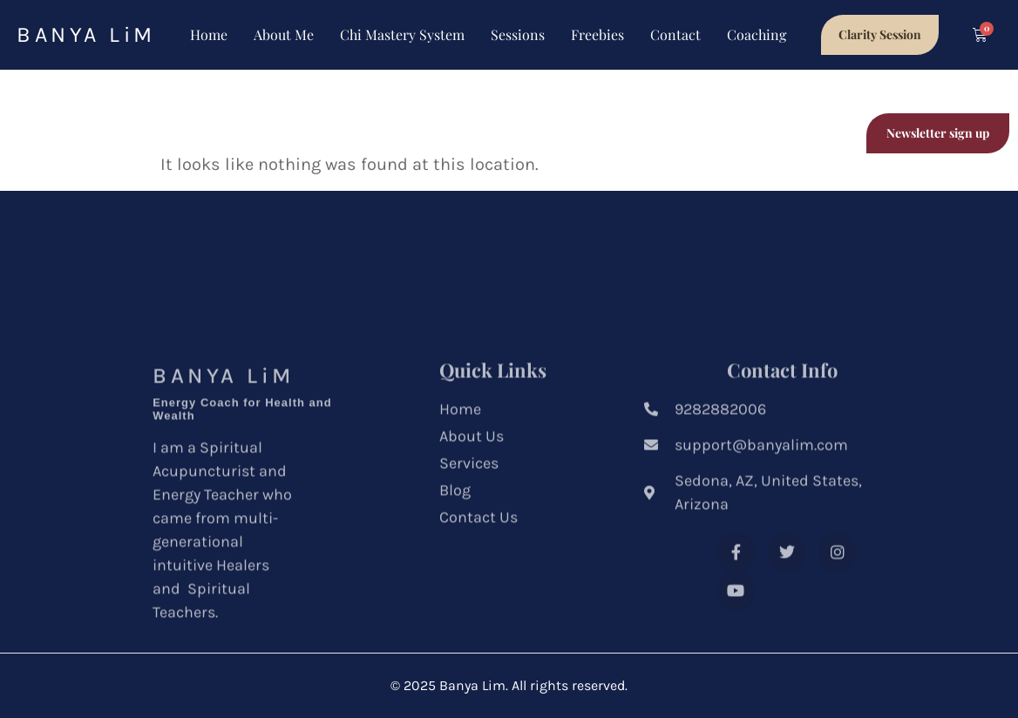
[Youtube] (787, 632)
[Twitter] (787, 593)
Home (208, 34)
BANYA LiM (86, 34)
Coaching (756, 34)
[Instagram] (735, 632)
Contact (675, 34)
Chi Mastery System (402, 34)
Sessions (518, 34)
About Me (284, 34)
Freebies (597, 34)
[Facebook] (735, 593)
